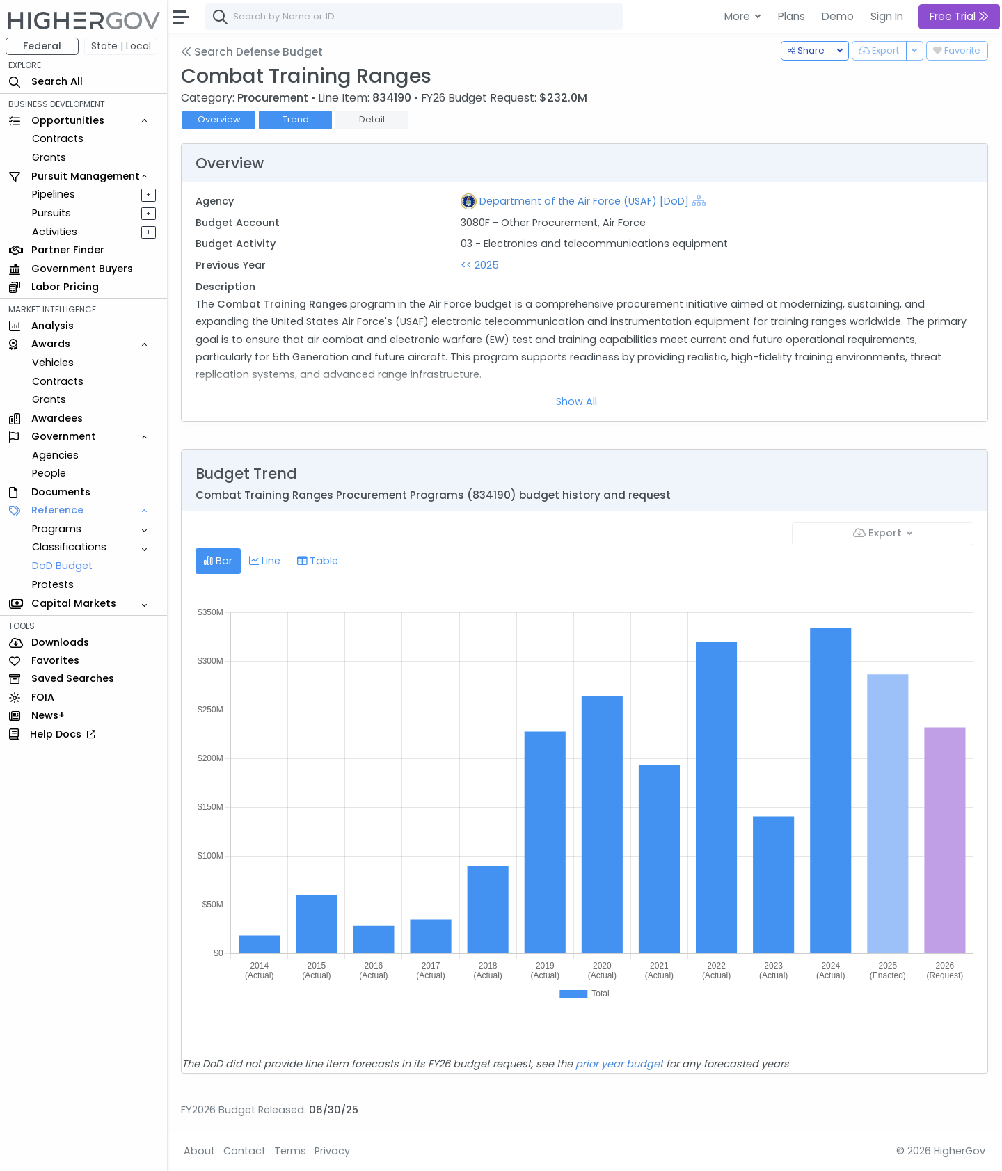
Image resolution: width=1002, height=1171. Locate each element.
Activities (54, 232)
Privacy (332, 1151)
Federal (42, 46)
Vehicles (53, 362)
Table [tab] (317, 561)
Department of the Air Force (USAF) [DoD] (584, 201)
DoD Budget (62, 566)
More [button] (738, 16)
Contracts (58, 138)
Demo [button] (838, 16)
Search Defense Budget (252, 52)
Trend (296, 119)
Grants (49, 157)
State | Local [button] (121, 46)
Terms (290, 1151)
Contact (244, 1151)
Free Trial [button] (959, 16)
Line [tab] (264, 561)
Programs (56, 529)
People (49, 473)
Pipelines (53, 194)
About (199, 1151)
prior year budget (619, 1064)
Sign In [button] (886, 16)
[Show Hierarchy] (699, 200)
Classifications (69, 547)
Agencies (55, 455)
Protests (53, 584)
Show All (576, 401)
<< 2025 (480, 265)
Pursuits (51, 213)
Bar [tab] (218, 561)
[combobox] (414, 16)
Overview (219, 119)
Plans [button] (791, 16)
